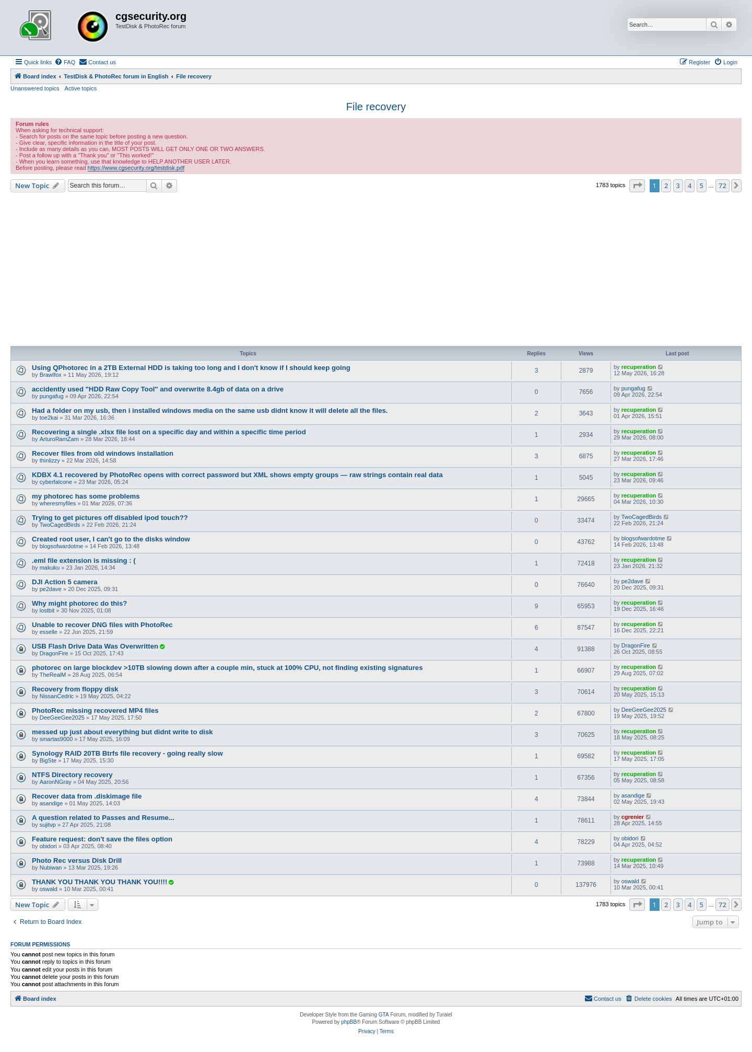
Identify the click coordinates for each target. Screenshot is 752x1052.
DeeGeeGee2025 (62, 717)
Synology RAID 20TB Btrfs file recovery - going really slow (127, 753)
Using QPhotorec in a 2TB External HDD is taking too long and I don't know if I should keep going (191, 368)
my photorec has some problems (86, 496)
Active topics (81, 88)
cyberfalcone (56, 482)
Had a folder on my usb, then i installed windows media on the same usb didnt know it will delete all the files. (209, 410)
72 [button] (722, 185)
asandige (51, 803)
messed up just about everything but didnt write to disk (122, 732)
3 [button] (678, 185)
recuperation (638, 367)
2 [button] (666, 185)
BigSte (48, 760)
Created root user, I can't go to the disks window (111, 539)
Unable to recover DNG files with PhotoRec (102, 625)
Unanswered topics (35, 88)
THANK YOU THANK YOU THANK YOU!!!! (99, 882)
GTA (384, 1015)
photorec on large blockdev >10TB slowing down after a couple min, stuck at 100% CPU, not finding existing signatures (227, 668)
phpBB (349, 1022)
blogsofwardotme (62, 546)
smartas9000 (56, 739)
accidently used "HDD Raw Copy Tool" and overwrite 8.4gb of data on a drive (158, 389)
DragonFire (54, 653)
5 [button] (701, 185)
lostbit (47, 610)
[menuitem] (64, 62)
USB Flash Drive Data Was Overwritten (95, 646)
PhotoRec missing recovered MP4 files (95, 710)
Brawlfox (51, 375)
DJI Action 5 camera (65, 582)
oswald (48, 889)
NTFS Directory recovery (72, 775)
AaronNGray (56, 782)
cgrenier (632, 817)
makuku (50, 567)
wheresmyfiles (58, 503)
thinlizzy (50, 460)
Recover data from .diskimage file (87, 796)
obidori (48, 846)
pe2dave (51, 589)
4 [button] (689, 185)
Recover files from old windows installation (102, 453)
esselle (48, 632)
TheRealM (53, 675)
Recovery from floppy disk (75, 689)
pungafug (52, 396)
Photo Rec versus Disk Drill (77, 860)
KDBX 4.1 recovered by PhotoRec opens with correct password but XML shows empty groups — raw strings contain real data (237, 475)
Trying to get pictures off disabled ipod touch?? (110, 518)
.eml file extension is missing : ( (84, 560)
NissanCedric (57, 696)
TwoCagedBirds (60, 525)
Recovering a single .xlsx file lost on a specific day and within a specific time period (169, 432)
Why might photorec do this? (79, 603)
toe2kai (49, 417)
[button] (637, 185)
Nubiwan (51, 867)
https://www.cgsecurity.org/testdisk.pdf (136, 168)
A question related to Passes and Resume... (103, 818)
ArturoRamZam (59, 439)
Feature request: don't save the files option (102, 839)
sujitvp (48, 825)
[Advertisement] (376, 271)
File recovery (376, 106)
